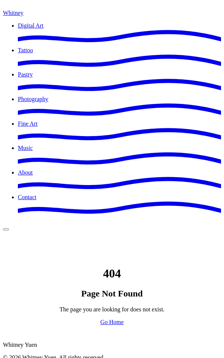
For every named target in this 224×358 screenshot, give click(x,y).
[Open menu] (6, 229)
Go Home (112, 322)
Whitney (13, 13)
